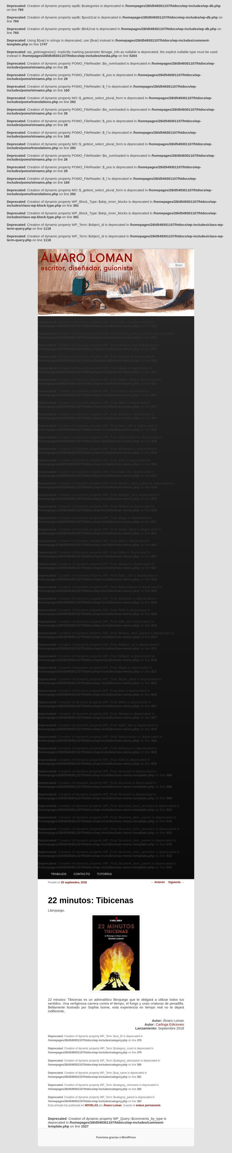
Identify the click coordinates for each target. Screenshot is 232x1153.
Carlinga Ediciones (170, 1024)
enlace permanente (148, 1105)
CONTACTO (82, 874)
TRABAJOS (59, 874)
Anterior (158, 882)
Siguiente (176, 882)
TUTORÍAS (104, 874)
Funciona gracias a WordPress (116, 1137)
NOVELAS (91, 1105)
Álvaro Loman (113, 1105)
